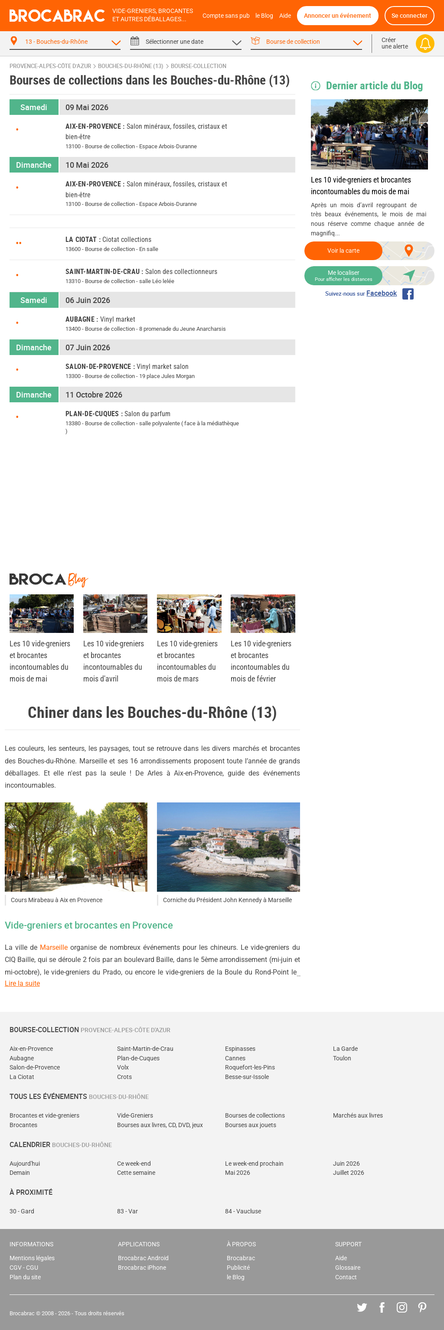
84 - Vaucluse (243, 1211)
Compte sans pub (226, 16)
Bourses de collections (255, 1115)
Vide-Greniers (135, 1115)
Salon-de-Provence (35, 1067)
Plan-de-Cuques (138, 1058)
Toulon (342, 1058)
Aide (285, 16)
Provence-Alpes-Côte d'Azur (50, 66)
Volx (123, 1067)
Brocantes (23, 1125)
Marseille (54, 947)
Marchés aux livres (358, 1115)
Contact (346, 1277)
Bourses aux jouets (250, 1125)
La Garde (345, 1049)
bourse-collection (198, 66)
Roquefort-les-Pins (250, 1067)
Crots (124, 1077)
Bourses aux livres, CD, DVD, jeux (160, 1125)
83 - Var (127, 1211)
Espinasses (240, 1049)
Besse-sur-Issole (247, 1077)
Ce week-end (134, 1163)
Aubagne (22, 1058)
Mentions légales (32, 1258)
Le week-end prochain (254, 1163)
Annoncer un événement (337, 15)
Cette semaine (136, 1173)
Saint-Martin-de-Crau (145, 1049)
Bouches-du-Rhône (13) (130, 66)
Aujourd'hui (25, 1163)
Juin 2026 (346, 1163)
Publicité (238, 1267)
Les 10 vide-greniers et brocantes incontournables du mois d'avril (113, 661)
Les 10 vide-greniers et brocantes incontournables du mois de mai (361, 185)
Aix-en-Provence (31, 1049)
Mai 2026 (237, 1173)
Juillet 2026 (348, 1173)
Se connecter (410, 15)
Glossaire (347, 1267)
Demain (20, 1173)
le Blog (264, 16)
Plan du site (25, 1277)
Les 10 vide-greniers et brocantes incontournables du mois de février (261, 661)
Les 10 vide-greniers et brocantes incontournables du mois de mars (187, 661)
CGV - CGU (24, 1267)
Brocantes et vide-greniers (44, 1115)
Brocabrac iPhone (142, 1267)
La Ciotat (22, 1077)
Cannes (235, 1058)
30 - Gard (22, 1211)
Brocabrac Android (143, 1258)
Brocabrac (241, 1258)
